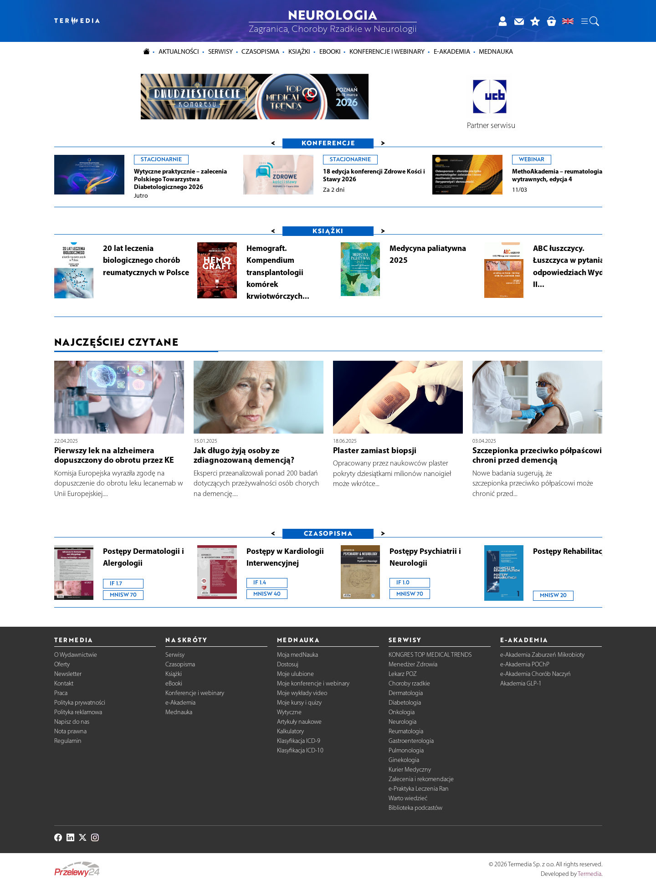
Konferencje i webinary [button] (387, 51)
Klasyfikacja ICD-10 (300, 750)
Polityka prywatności (79, 702)
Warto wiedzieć (408, 798)
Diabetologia (405, 702)
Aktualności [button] (179, 51)
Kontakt (63, 683)
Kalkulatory (290, 731)
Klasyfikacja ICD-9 (298, 741)
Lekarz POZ (403, 674)
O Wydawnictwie (75, 655)
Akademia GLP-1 (521, 683)
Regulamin (68, 741)
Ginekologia (404, 760)
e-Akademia (180, 702)
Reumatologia (406, 731)
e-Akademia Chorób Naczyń (535, 674)
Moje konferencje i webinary (313, 683)
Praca (60, 693)
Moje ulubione (295, 674)
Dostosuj (287, 664)
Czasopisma (180, 664)
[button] (589, 20)
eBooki (330, 51)
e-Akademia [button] (452, 51)
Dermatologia (406, 693)
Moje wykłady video (302, 693)
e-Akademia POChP (524, 664)
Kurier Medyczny (410, 769)
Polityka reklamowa (78, 712)
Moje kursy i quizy (299, 702)
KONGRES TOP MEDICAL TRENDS (430, 655)
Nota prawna (70, 731)
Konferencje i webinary (194, 693)
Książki (299, 51)
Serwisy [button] (220, 51)
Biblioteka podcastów (415, 808)
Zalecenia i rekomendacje (421, 779)
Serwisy (174, 655)
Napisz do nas (71, 722)
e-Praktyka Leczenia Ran (419, 789)
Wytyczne (289, 712)
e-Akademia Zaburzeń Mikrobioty (542, 655)
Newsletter (68, 674)
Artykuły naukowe (299, 722)
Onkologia (402, 712)
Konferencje (328, 143)
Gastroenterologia (411, 741)
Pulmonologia (406, 750)
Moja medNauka (297, 655)
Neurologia (402, 722)
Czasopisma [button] (260, 51)
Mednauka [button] (496, 51)
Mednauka (178, 712)
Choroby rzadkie (409, 683)
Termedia (589, 874)
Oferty (62, 664)
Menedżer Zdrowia (413, 664)
